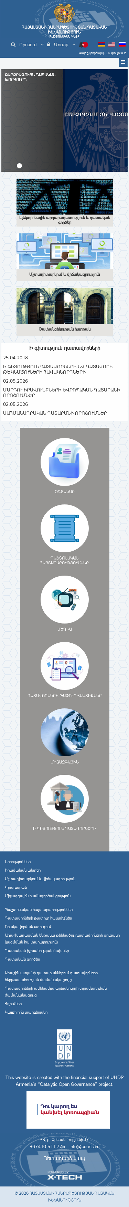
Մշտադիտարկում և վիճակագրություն (40, 878)
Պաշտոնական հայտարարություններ (39, 909)
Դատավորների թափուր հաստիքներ (38, 918)
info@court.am (84, 1146)
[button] (19, 165)
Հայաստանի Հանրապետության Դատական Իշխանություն (64, 31)
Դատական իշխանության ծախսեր (37, 950)
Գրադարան (16, 887)
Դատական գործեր (22, 959)
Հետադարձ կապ (64, 1158)
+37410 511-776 (47, 1146)
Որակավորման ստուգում (28, 926)
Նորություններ (18, 861)
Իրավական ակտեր (23, 870)
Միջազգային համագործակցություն (38, 896)
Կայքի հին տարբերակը (26, 1012)
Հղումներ (13, 1003)
